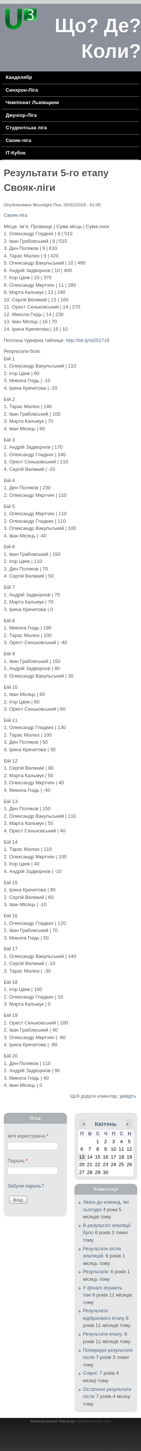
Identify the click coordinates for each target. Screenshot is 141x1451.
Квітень (106, 1124)
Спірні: (90, 1373)
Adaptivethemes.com (93, 1421)
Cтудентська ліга (26, 127)
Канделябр (19, 77)
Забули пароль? (26, 1186)
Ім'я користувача (28, 1136)
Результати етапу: (103, 1334)
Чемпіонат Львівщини (32, 102)
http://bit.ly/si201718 (87, 340)
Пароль (18, 1161)
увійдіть (128, 1096)
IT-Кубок (16, 153)
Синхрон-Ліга (22, 90)
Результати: (96, 1271)
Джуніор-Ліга (21, 115)
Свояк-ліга (18, 140)
